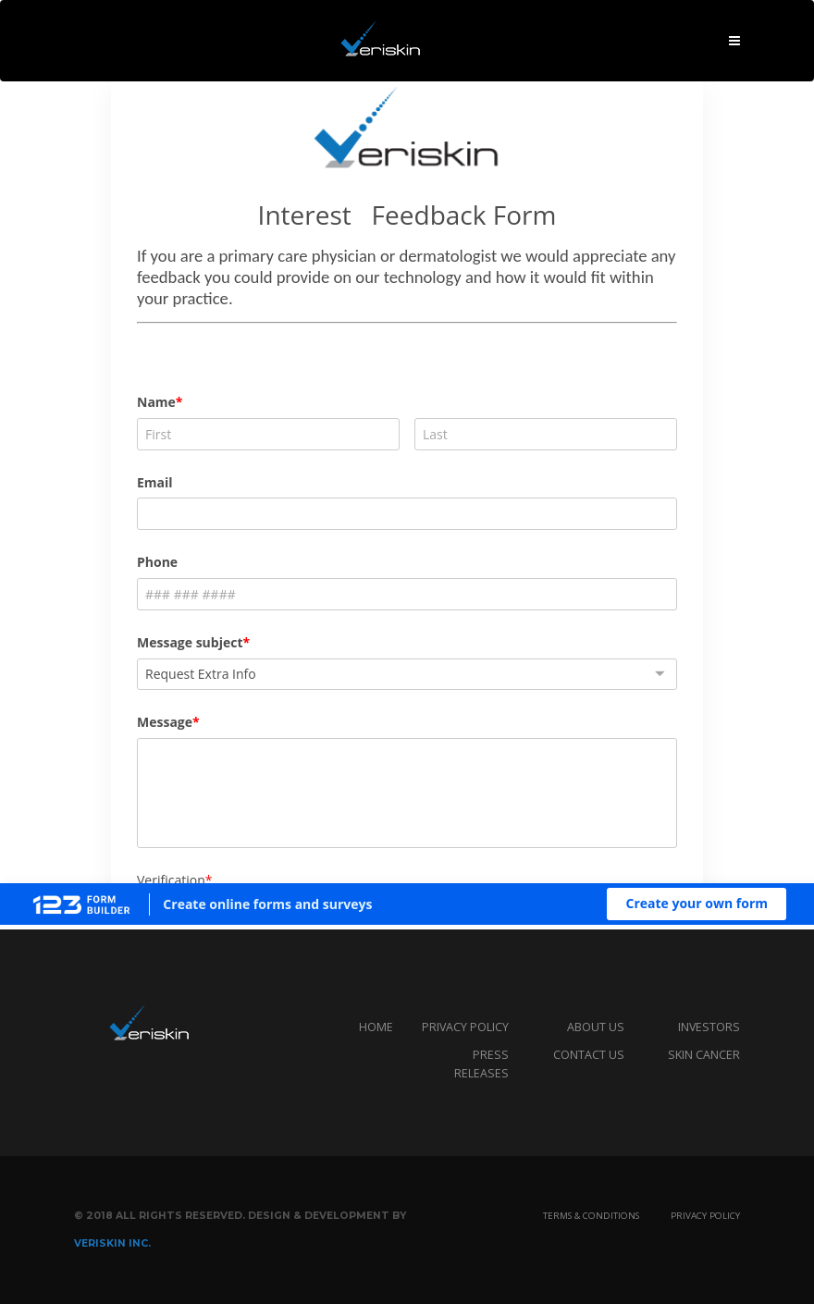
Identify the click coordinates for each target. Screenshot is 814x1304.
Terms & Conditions (591, 1216)
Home (376, 1027)
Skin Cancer (704, 1055)
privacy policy (465, 1027)
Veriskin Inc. (112, 1243)
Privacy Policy (705, 1216)
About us (595, 1027)
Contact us (588, 1055)
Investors (709, 1027)
